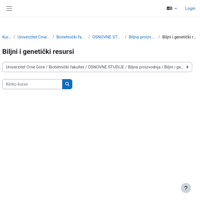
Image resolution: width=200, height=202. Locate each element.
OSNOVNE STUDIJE (107, 37)
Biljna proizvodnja (142, 37)
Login (190, 8)
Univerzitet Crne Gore (33, 37)
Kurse (6, 37)
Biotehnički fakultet (71, 37)
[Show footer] (186, 188)
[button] (171, 8)
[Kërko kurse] (32, 84)
